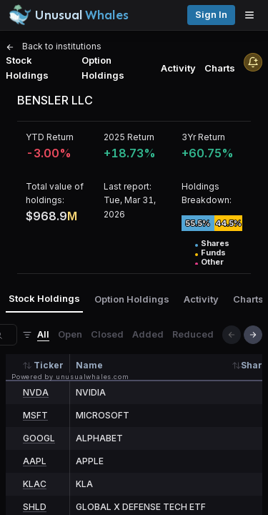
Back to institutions (53, 46)
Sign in (211, 14)
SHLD (34, 506)
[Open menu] (253, 15)
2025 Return (129, 137)
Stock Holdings (27, 67)
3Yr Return (203, 137)
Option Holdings (102, 67)
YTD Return (50, 137)
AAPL (34, 461)
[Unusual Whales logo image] (69, 15)
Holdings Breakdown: (207, 193)
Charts (219, 68)
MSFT (35, 415)
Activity (178, 68)
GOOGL (39, 438)
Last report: (128, 186)
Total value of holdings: (55, 193)
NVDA (36, 392)
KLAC (34, 484)
